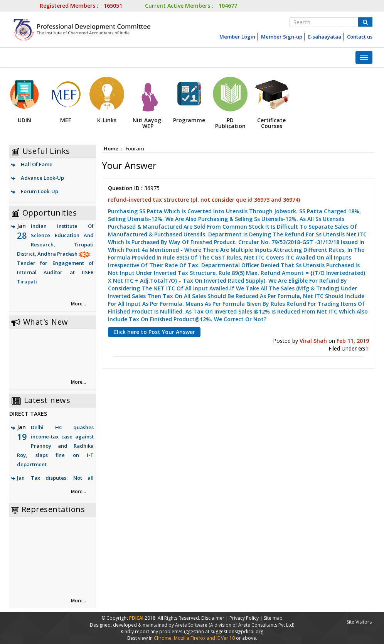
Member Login (237, 36)
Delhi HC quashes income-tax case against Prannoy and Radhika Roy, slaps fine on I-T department (55, 446)
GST (363, 348)
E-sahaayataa (324, 36)
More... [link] (78, 303)
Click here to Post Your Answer (154, 331)
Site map (273, 618)
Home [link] (111, 148)
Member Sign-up (281, 36)
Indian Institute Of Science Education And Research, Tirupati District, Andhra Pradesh (55, 254)
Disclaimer (212, 618)
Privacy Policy (244, 618)
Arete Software (192, 625)
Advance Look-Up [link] (42, 177)
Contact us (359, 36)
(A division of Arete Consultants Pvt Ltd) (251, 625)
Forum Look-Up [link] (39, 191)
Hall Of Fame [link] (36, 164)
